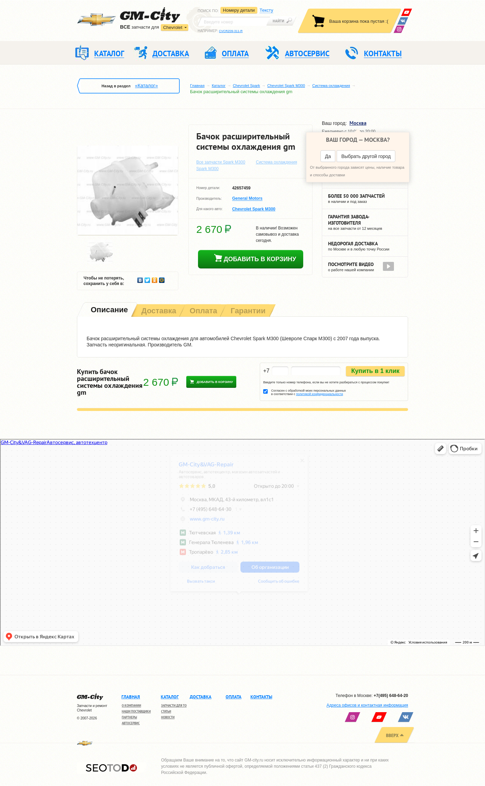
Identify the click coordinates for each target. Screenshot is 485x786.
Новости (168, 717)
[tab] (109, 310)
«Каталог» (146, 85)
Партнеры (129, 717)
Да (328, 156)
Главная (197, 85)
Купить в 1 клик (375, 370)
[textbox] (233, 21)
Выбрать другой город (365, 156)
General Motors (247, 198)
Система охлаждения (331, 85)
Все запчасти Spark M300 (220, 162)
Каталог (219, 85)
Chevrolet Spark (246, 85)
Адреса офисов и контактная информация (367, 705)
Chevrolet (172, 27)
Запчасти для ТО (174, 705)
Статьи (166, 711)
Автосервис (131, 723)
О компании (131, 705)
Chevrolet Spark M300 (286, 85)
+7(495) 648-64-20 (391, 695)
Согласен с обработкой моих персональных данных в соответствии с (308, 392)
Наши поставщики (136, 711)
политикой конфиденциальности (319, 394)
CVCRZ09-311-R (231, 31)
